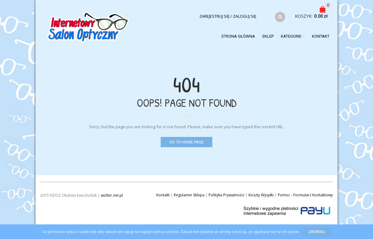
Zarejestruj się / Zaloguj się (227, 16)
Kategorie (291, 36)
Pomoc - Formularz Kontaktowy (305, 195)
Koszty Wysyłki (261, 195)
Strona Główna (238, 36)
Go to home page (186, 142)
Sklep (268, 36)
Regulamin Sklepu (189, 195)
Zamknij (316, 231)
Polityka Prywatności (226, 195)
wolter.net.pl (112, 195)
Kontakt (320, 36)
